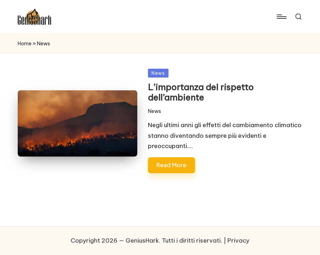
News (158, 73)
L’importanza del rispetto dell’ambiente (201, 92)
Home (25, 43)
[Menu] (281, 16)
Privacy (238, 240)
